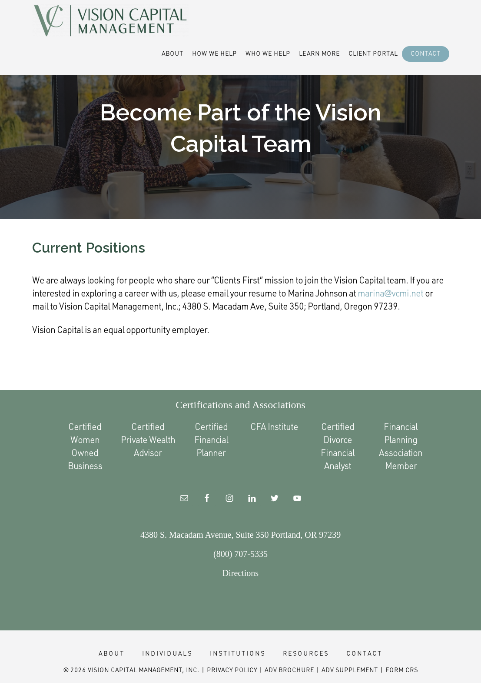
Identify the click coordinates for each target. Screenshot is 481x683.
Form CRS (401, 670)
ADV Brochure (289, 670)
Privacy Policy (232, 670)
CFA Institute (274, 426)
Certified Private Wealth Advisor (148, 439)
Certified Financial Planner (211, 439)
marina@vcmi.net (390, 293)
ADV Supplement (350, 670)
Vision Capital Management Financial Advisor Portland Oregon (110, 20)
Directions (240, 573)
